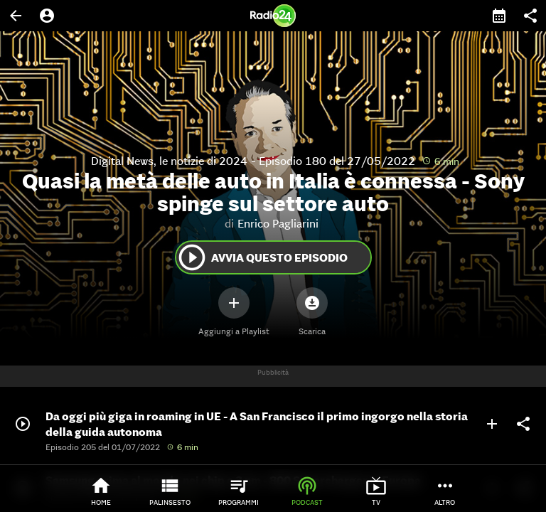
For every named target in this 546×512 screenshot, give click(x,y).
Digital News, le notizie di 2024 (169, 161)
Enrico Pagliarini (277, 223)
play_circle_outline (192, 257)
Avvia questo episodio (262, 257)
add (491, 423)
